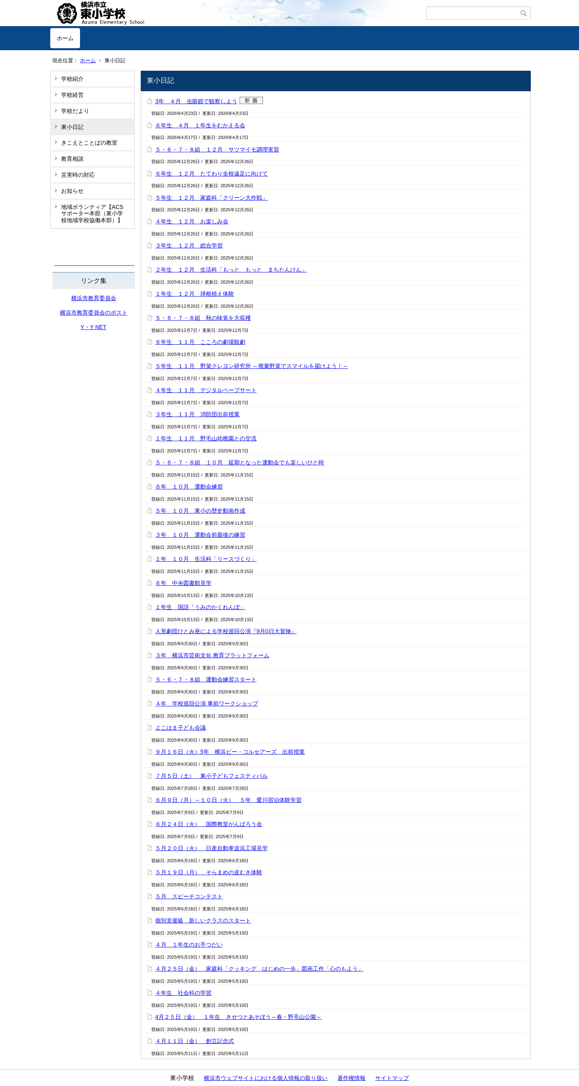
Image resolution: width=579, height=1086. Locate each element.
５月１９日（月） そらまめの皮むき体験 (208, 872)
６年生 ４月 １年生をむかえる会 (200, 125)
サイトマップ (392, 1078)
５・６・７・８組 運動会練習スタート (206, 679)
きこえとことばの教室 (89, 142)
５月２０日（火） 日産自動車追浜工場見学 (211, 848)
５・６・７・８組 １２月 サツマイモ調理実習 (217, 149)
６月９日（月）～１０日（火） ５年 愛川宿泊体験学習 (228, 800)
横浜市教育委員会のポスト (93, 312)
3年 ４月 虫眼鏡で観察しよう (196, 101)
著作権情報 (351, 1078)
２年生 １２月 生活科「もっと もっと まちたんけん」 (231, 269)
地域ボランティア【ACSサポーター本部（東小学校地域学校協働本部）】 (92, 214)
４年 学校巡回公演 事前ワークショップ (206, 703)
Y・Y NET (93, 327)
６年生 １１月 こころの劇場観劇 (200, 342)
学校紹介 (72, 79)
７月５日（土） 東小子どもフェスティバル (211, 776)
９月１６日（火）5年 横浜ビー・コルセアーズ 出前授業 (230, 752)
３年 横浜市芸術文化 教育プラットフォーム (212, 655)
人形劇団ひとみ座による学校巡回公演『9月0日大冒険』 (226, 631)
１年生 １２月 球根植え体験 (194, 293)
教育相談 (72, 158)
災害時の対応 (78, 175)
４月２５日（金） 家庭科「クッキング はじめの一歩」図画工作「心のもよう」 (259, 968)
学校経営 (72, 95)
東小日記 (72, 127)
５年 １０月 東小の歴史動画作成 (200, 510)
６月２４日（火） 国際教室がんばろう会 (208, 824)
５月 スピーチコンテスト (189, 896)
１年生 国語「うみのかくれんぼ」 (200, 607)
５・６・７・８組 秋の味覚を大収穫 (203, 318)
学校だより (75, 111)
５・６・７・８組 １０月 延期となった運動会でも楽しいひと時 (239, 462)
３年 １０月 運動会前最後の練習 (200, 535)
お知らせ (72, 191)
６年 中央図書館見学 (183, 583)
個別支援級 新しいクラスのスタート (203, 920)
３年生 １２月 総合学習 (189, 245)
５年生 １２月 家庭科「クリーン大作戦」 (211, 197)
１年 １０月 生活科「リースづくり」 (206, 559)
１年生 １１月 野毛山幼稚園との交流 (206, 438)
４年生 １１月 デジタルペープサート (206, 390)
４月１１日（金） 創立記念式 (194, 1041)
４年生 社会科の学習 (183, 993)
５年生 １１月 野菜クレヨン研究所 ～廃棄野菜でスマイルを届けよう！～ (251, 366)
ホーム (65, 38)
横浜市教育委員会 (93, 298)
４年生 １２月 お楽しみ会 (191, 221)
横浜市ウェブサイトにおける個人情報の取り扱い (266, 1078)
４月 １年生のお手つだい (189, 944)
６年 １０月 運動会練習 (189, 486)
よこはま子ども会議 (180, 727)
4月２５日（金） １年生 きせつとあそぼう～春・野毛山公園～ (238, 1017)
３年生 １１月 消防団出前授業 (197, 414)
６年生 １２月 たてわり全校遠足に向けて (211, 173)
